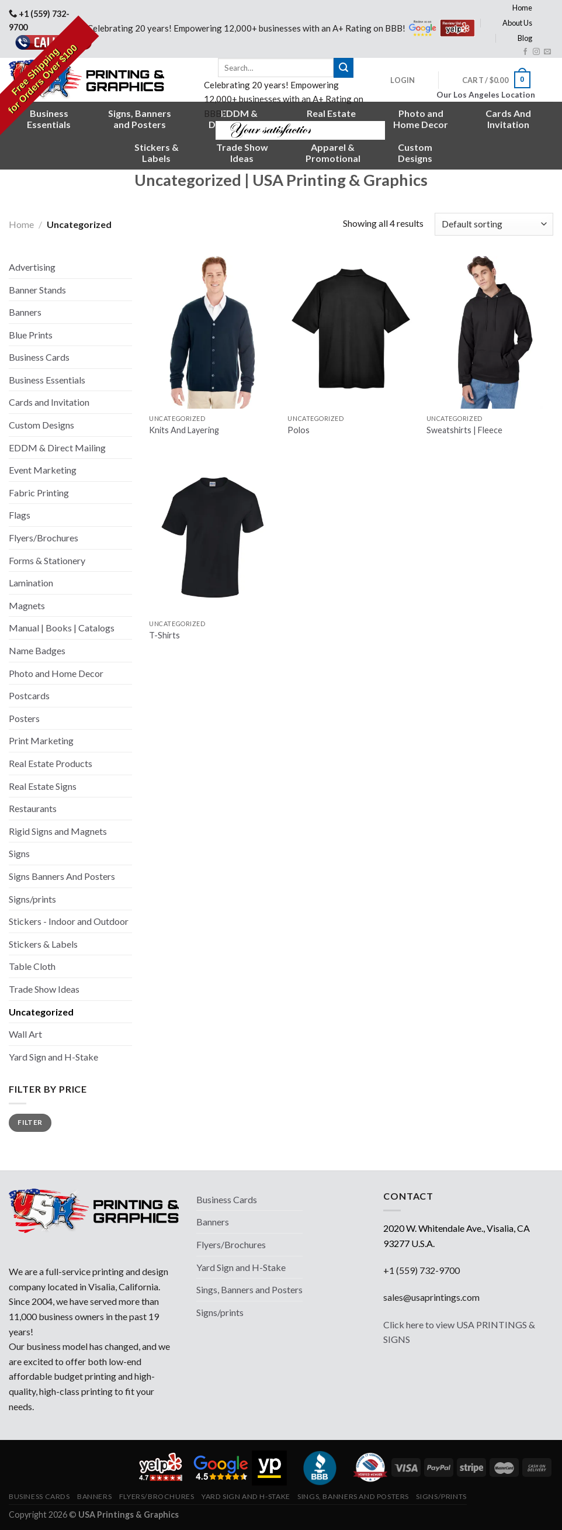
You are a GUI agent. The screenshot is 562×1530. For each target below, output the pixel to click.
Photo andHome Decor (420, 119)
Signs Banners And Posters (62, 876)
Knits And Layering (184, 430)
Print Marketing (41, 740)
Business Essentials (47, 379)
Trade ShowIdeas (242, 152)
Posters (24, 718)
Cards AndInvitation (508, 119)
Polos (298, 430)
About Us (517, 22)
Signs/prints (32, 898)
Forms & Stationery (47, 560)
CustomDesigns (415, 152)
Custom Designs (41, 424)
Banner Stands (37, 289)
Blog (525, 38)
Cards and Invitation (49, 401)
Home (522, 7)
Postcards (29, 695)
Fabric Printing (39, 492)
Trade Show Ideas (44, 988)
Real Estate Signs (43, 786)
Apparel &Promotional (333, 152)
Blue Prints (31, 334)
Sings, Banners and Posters (249, 1289)
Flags (19, 514)
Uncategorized (41, 1011)
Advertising (32, 266)
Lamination (31, 582)
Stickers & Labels (43, 943)
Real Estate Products (50, 763)
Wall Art (25, 1033)
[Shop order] (494, 224)
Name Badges (37, 650)
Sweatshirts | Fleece (464, 430)
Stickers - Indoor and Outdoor (69, 921)
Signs (19, 853)
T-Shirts (164, 635)
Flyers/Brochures (43, 537)
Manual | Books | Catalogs (62, 627)
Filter (30, 1122)
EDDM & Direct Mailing (57, 447)
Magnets (27, 605)
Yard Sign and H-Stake (53, 1056)
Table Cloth (32, 966)
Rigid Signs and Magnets (58, 831)
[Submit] (343, 68)
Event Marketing (43, 469)
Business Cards (39, 356)
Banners (25, 311)
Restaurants (33, 808)
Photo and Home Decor (56, 673)
